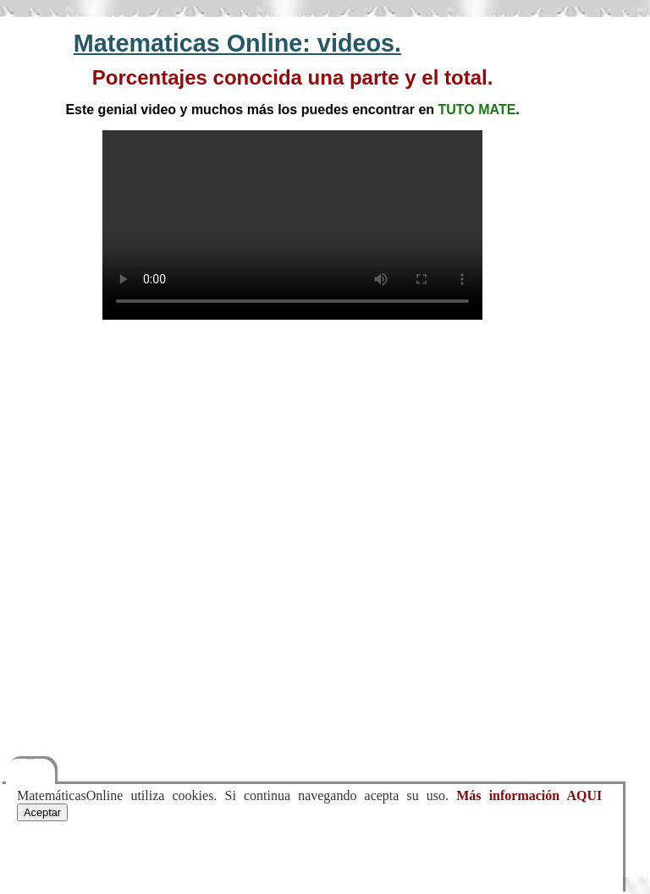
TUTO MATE (477, 109)
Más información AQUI (529, 795)
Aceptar (42, 812)
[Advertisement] (292, 454)
